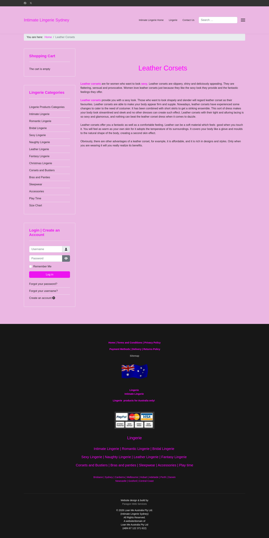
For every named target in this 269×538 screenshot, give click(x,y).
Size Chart (35, 205)
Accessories (36, 191)
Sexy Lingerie (37, 135)
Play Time (35, 198)
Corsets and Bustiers (42, 170)
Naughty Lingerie (39, 142)
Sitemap (134, 355)
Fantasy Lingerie (39, 156)
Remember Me (42, 266)
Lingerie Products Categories (47, 107)
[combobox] (218, 20)
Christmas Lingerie (40, 163)
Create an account (42, 298)
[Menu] (243, 20)
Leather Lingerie (39, 149)
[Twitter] (31, 3)
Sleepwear (35, 184)
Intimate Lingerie (39, 114)
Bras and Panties (39, 177)
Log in (49, 274)
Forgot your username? (43, 290)
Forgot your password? (43, 283)
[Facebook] (25, 3)
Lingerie (173, 20)
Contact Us (188, 20)
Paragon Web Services (134, 504)
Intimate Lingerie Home (151, 20)
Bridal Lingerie (38, 128)
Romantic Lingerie (40, 121)
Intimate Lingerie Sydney (46, 20)
